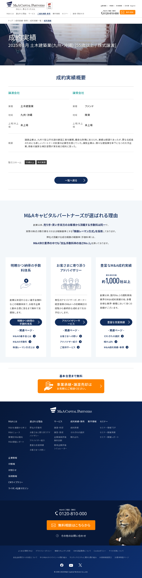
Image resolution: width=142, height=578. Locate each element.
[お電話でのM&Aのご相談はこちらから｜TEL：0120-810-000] (71, 512)
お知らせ (12, 469)
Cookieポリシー (100, 551)
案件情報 (56, 14)
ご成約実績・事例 (43, 14)
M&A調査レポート (16, 441)
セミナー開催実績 (108, 432)
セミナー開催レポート (109, 437)
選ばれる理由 (21, 14)
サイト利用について (116, 551)
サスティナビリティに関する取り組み (83, 557)
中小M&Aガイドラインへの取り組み (53, 557)
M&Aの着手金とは (22, 336)
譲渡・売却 (58, 427)
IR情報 (111, 6)
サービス (32, 14)
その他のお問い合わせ (73, 535)
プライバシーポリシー (44, 551)
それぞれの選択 (111, 336)
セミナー (65, 14)
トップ (10, 20)
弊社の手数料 (36, 427)
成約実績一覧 (35, 20)
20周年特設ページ (122, 557)
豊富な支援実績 (37, 445)
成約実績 (74, 427)
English (132, 6)
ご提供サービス (67, 347)
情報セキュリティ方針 (63, 551)
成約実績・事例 (21, 20)
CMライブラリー (15, 482)
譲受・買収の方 (78, 14)
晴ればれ (108, 341)
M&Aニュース (14, 432)
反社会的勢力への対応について (25, 557)
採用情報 (119, 6)
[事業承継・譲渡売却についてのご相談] (71, 386)
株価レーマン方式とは (24, 347)
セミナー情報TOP (108, 427)
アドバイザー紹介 (68, 341)
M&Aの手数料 (20, 341)
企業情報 (103, 6)
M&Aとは (10, 14)
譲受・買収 (58, 432)
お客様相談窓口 (105, 557)
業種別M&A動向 (15, 437)
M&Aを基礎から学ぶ (17, 427)
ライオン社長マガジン (18, 488)
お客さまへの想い (69, 336)
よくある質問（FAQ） (25, 551)
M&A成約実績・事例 (114, 347)
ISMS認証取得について (82, 551)
